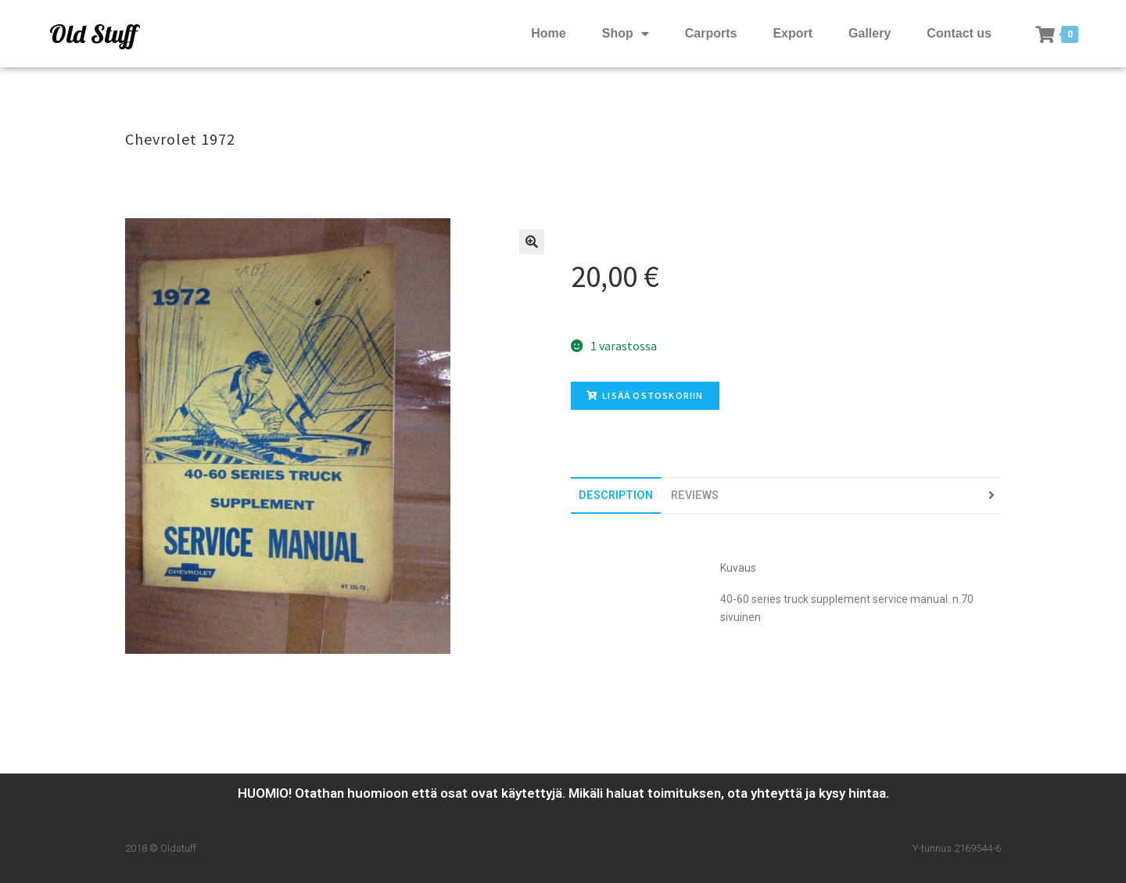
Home (548, 33)
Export (792, 33)
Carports (711, 33)
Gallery (869, 33)
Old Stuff (93, 33)
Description (616, 495)
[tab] (616, 495)
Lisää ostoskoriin (645, 395)
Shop (625, 34)
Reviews (695, 495)
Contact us (959, 33)
